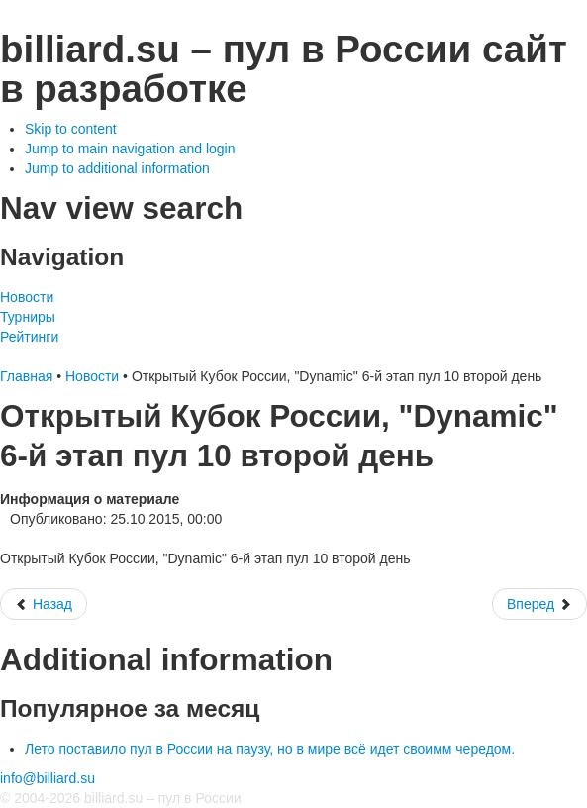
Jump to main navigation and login (130, 148)
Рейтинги (29, 337)
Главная (26, 376)
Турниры (27, 317)
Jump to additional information (117, 168)
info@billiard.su (47, 778)
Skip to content (71, 129)
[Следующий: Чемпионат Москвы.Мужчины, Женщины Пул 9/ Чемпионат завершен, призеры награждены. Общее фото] (539, 604)
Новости (26, 297)
